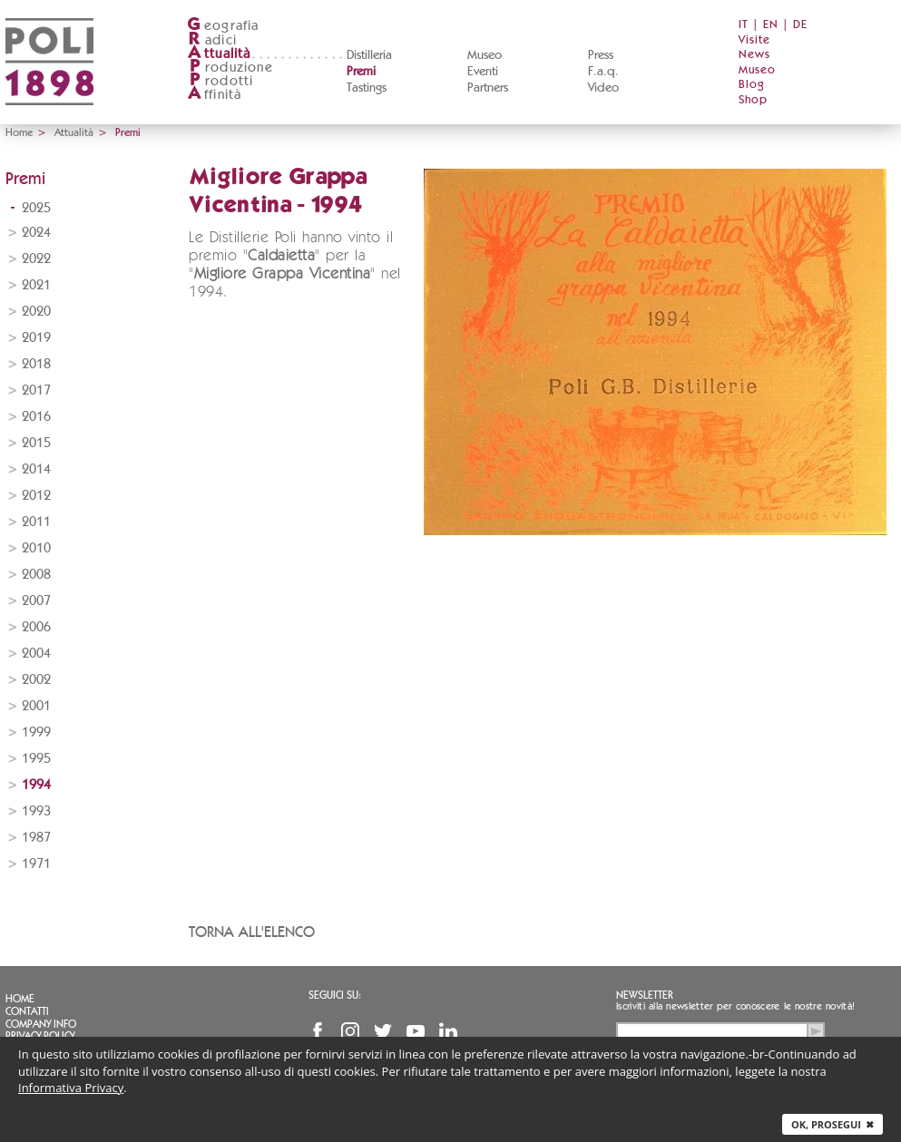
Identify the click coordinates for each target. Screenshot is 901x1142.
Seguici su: (334, 995)
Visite (754, 40)
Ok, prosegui (832, 1124)
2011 (36, 522)
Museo (484, 55)
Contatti (27, 1011)
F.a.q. (603, 71)
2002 (36, 680)
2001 (36, 706)
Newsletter (644, 995)
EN (771, 25)
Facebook (317, 1031)
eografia (223, 26)
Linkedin (448, 1031)
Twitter (383, 1031)
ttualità (219, 54)
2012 (36, 496)
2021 (36, 285)
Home (19, 132)
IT (744, 25)
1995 (36, 759)
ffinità (214, 95)
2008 (36, 574)
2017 (36, 390)
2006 (36, 627)
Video (603, 88)
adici (212, 40)
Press (600, 55)
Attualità (73, 132)
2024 (36, 232)
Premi (361, 71)
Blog (752, 85)
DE (800, 25)
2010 (36, 548)
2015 (36, 443)
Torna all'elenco (252, 932)
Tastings (367, 88)
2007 (36, 601)
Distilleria (369, 55)
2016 (36, 417)
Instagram (350, 1031)
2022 (36, 259)
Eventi (482, 71)
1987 (36, 837)
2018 (36, 364)
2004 (36, 653)
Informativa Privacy (70, 1087)
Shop (753, 100)
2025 (36, 208)
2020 (36, 311)
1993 (36, 811)
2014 (36, 469)
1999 (36, 732)
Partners (487, 88)
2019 (36, 338)
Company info (40, 1024)
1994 (36, 785)
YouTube (415, 1031)
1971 (36, 864)
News (754, 55)
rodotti (220, 81)
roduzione (230, 67)
